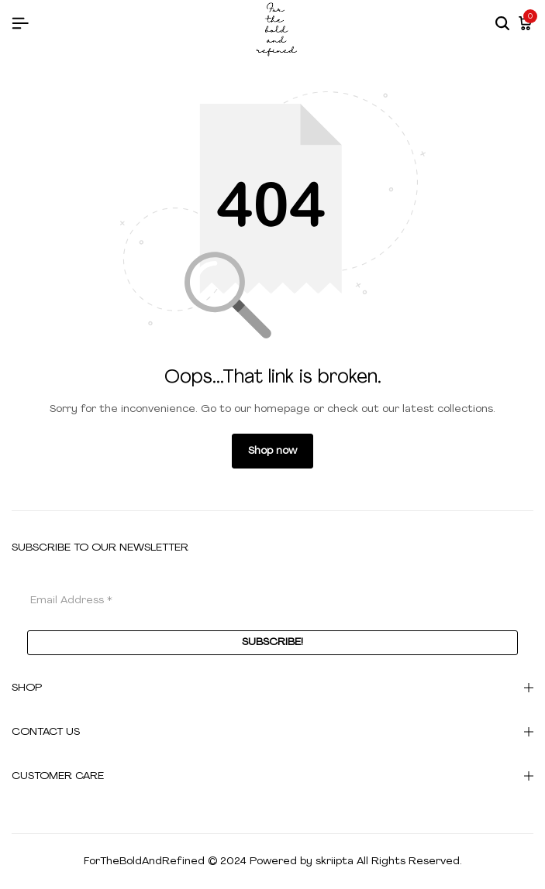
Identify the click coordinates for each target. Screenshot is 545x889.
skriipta (335, 861)
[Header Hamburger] (20, 24)
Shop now (272, 451)
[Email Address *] (272, 600)
